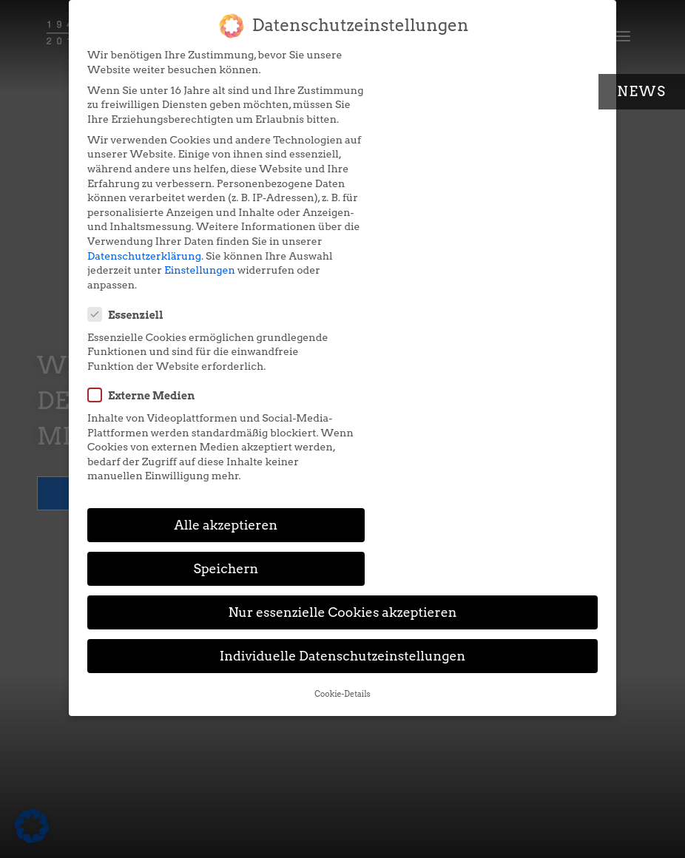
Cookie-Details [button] (342, 488)
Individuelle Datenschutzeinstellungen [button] (343, 450)
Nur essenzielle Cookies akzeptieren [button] (342, 406)
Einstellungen (245, 314)
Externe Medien (412, 157)
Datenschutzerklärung (144, 299)
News (642, 91)
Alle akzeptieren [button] (209, 362)
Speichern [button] (475, 362)
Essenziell (396, 62)
